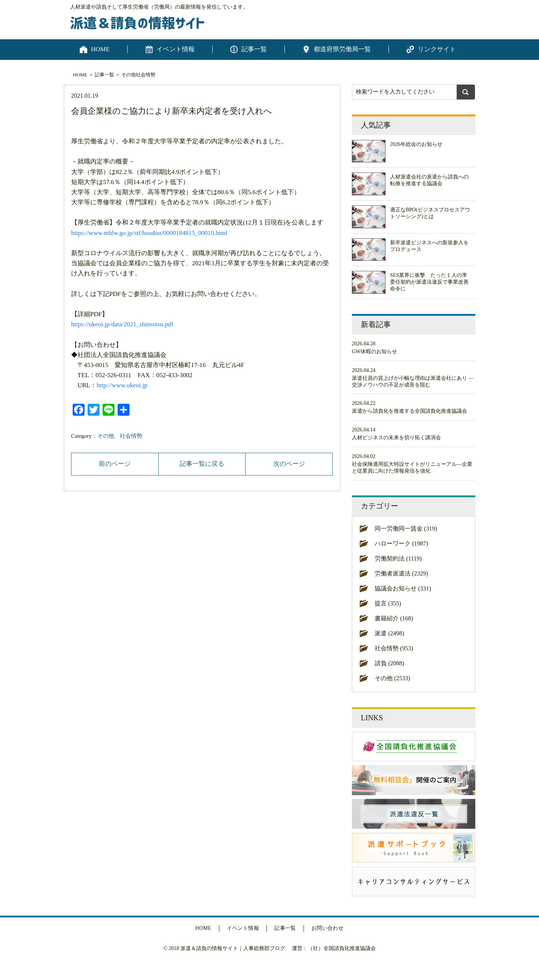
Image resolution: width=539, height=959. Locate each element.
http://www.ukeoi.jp (122, 385)
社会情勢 (145, 74)
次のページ (289, 463)
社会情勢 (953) (394, 648)
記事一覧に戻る (202, 463)
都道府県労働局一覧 (342, 49)
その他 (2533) (392, 678)
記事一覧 (254, 49)
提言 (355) (388, 603)
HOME (100, 49)
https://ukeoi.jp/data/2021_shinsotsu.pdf (122, 324)
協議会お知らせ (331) (403, 588)
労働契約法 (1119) (398, 558)
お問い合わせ (327, 928)
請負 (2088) (389, 663)
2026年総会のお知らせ (416, 144)
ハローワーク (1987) (401, 543)
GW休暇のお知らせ (374, 351)
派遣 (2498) (389, 633)
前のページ (115, 463)
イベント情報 (175, 49)
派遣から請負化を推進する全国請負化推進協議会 (409, 411)
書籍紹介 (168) (394, 618)
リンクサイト (437, 49)
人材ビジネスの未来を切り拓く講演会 (396, 437)
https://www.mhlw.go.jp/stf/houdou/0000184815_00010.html (149, 232)
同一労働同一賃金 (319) (406, 528)
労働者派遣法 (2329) (401, 573)
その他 (128, 74)
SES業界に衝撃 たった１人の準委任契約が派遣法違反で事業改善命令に (429, 281)
